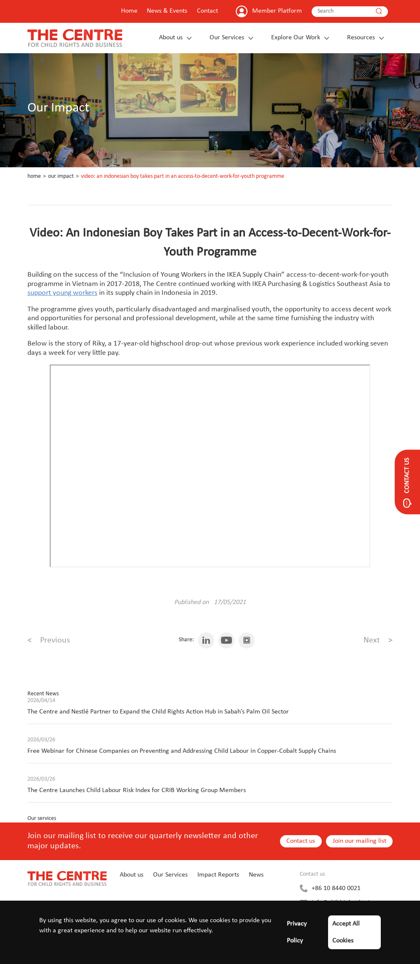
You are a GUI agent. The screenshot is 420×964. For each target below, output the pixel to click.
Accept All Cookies (346, 932)
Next (378, 640)
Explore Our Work (295, 37)
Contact (207, 11)
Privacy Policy (297, 932)
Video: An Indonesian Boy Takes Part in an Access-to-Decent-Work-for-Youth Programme (182, 176)
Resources (361, 37)
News (256, 874)
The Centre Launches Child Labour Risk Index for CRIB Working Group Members (136, 790)
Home (129, 11)
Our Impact (61, 176)
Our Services (227, 37)
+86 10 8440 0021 (336, 888)
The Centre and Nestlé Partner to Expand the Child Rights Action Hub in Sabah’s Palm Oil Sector (158, 711)
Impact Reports (218, 874)
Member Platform (277, 11)
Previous (48, 640)
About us (171, 37)
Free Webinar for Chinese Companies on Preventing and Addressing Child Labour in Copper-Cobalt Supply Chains (181, 751)
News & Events (167, 11)
